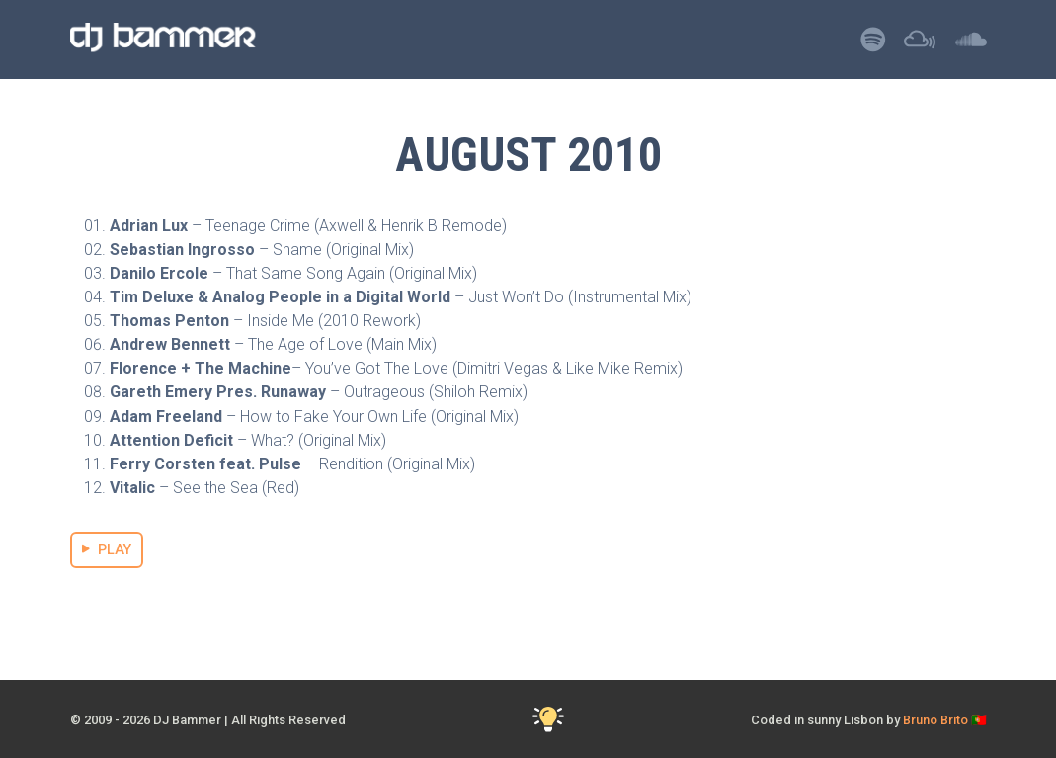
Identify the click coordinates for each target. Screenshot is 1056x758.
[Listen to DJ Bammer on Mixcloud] (919, 45)
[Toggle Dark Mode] (548, 720)
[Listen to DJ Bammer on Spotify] (873, 45)
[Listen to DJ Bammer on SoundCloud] (971, 45)
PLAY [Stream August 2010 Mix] (107, 550)
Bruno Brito (935, 720)
